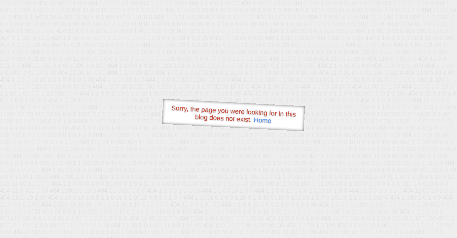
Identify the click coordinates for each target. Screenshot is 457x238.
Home (262, 120)
